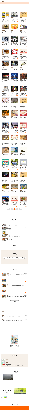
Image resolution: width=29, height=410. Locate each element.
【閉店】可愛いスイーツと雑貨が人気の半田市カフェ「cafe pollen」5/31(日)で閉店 (16, 296)
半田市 (8, 58)
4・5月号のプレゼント (8, 360)
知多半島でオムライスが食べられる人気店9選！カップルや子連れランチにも (14, 32)
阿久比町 (17, 95)
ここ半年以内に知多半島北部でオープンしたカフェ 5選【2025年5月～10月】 (5, 155)
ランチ (2, 58)
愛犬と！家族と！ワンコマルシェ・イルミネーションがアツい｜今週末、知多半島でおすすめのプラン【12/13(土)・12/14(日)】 (23, 20)
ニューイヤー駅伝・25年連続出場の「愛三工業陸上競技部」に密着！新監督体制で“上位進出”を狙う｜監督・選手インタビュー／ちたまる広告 (14, 168)
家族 (21, 58)
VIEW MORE (14, 245)
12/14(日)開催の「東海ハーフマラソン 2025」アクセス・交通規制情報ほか (14, 20)
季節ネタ (24, 21)
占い (22, 132)
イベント (12, 21)
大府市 (17, 169)
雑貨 (4, 95)
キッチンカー (12, 95)
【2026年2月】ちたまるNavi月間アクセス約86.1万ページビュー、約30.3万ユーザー (12, 316)
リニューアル (21, 257)
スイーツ (20, 70)
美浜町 (8, 169)
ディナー (4, 58)
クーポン (19, 365)
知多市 (8, 132)
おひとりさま (7, 21)
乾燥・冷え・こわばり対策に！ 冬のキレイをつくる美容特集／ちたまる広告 (5, 106)
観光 (2, 21)
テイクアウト (22, 70)
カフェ (6, 144)
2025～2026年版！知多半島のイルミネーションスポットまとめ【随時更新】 (14, 44)
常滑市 (8, 21)
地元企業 (12, 169)
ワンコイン (21, 365)
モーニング (7, 365)
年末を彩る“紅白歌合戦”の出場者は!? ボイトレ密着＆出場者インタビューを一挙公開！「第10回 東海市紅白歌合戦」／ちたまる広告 (14, 131)
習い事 (20, 169)
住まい (3, 95)
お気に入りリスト (25, 1)
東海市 (17, 21)
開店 (2, 95)
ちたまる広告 (15, 21)
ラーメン (11, 365)
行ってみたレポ (22, 95)
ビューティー (3, 107)
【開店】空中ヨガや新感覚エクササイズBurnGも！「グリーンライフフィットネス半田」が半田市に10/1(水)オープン (14, 119)
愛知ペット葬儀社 (8, 235)
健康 (5, 107)
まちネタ (4, 21)
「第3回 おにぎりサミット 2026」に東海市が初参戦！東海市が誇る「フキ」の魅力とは (5, 32)
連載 (21, 132)
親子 (5, 21)
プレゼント (23, 365)
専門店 (5, 70)
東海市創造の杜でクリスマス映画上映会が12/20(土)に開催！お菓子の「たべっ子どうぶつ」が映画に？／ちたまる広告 (23, 32)
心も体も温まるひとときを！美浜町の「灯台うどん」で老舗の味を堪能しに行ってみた (5, 69)
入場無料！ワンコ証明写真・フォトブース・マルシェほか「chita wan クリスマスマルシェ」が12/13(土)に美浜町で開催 (5, 168)
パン (5, 144)
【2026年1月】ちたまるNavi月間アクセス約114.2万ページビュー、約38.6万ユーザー (12, 320)
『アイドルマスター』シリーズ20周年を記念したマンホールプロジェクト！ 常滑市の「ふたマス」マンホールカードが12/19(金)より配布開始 (5, 20)
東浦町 (25, 281)
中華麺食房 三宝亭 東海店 (9, 239)
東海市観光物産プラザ (8, 228)
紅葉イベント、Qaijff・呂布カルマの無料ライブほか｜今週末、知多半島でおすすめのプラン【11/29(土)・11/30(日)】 (23, 180)
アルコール (6, 58)
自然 (6, 181)
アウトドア (6, 95)
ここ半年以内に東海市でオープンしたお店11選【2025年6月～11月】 (14, 192)
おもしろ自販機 (6, 132)
